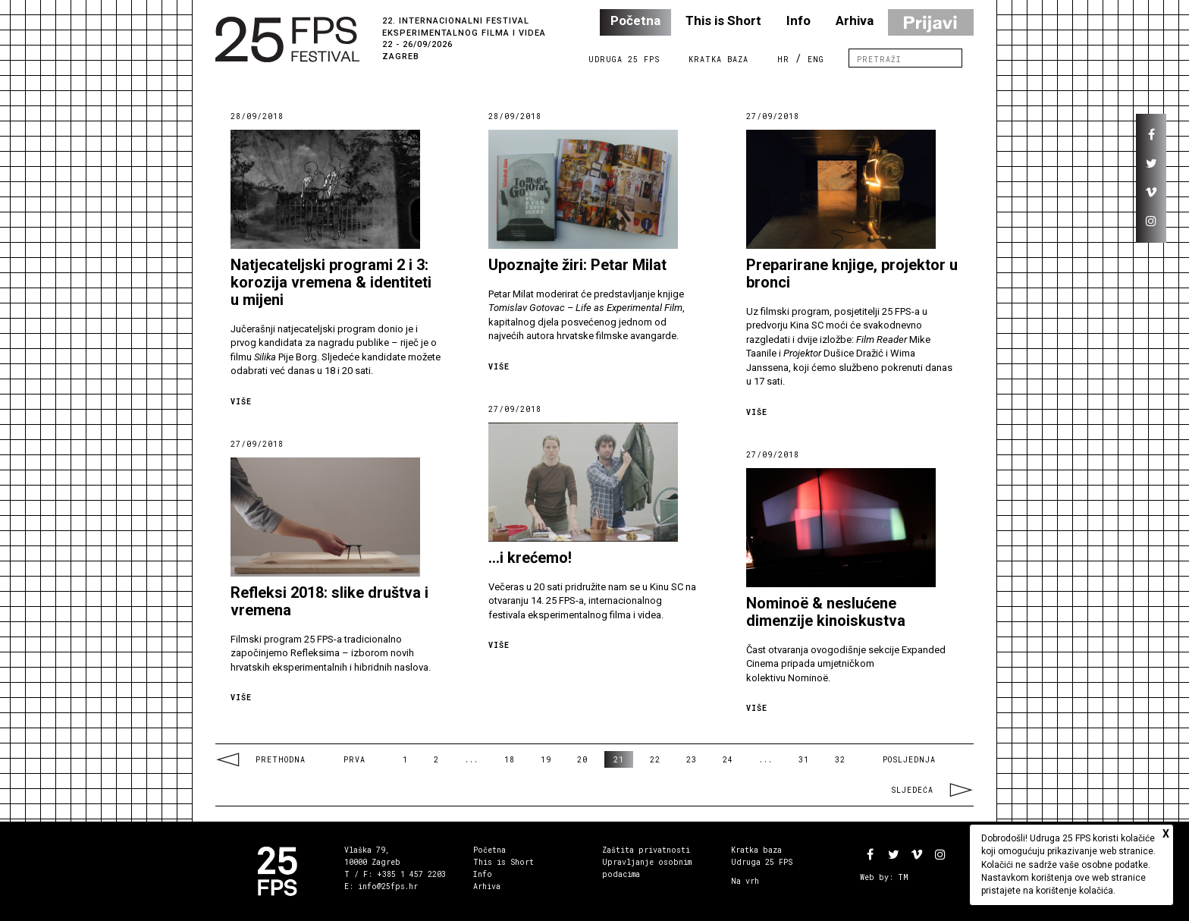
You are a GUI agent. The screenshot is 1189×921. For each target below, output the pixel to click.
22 (655, 760)
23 (691, 760)
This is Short (723, 20)
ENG (816, 59)
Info (798, 20)
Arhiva (855, 20)
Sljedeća (932, 790)
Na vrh (745, 881)
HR (783, 59)
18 (509, 760)
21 (618, 760)
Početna (635, 20)
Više (241, 402)
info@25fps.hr (388, 886)
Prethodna (260, 760)
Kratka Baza (718, 59)
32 (840, 760)
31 (803, 760)
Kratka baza (756, 850)
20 (582, 760)
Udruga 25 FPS (624, 59)
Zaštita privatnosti (646, 850)
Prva (354, 760)
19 (546, 760)
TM (903, 877)
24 (728, 760)
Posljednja (909, 760)
